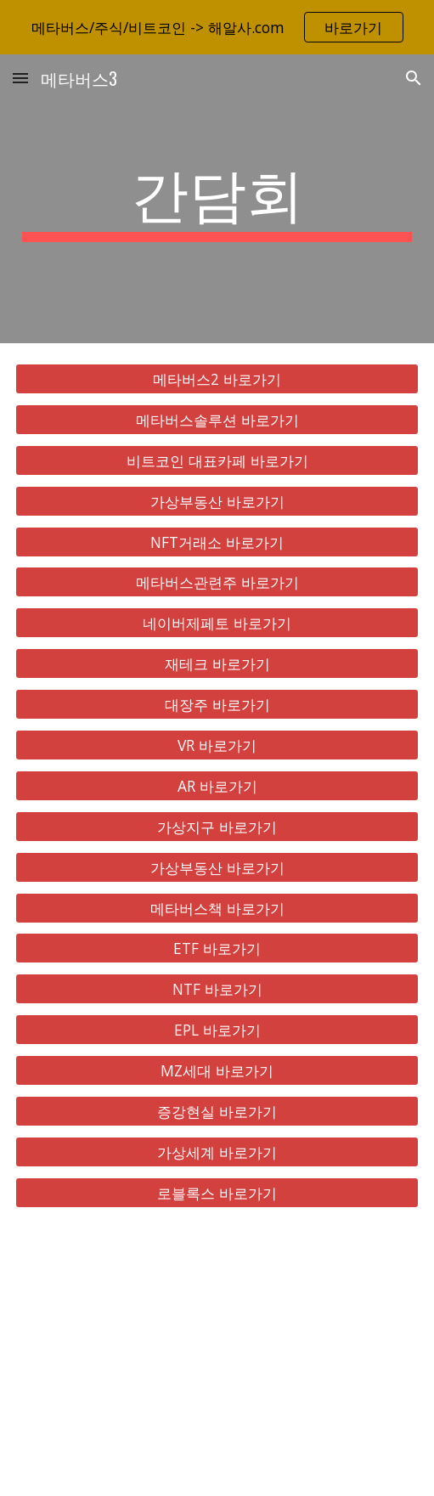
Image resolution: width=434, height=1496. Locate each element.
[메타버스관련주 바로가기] (217, 582)
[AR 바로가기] (217, 786)
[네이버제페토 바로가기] (217, 623)
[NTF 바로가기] (217, 989)
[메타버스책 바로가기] (217, 907)
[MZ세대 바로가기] (217, 1071)
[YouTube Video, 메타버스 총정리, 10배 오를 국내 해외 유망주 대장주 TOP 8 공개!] (217, 1362)
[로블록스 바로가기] (217, 1192)
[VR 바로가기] (217, 745)
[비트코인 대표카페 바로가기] (217, 460)
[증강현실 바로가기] (217, 1111)
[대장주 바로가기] (217, 704)
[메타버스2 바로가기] (217, 379)
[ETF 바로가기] (217, 948)
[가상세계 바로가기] (217, 1152)
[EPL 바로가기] (217, 1030)
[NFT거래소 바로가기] (217, 541)
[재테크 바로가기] (217, 664)
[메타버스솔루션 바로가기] (217, 420)
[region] (217, 27)
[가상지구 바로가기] (217, 826)
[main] (217, 199)
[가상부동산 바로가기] (217, 501)
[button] (20, 77)
